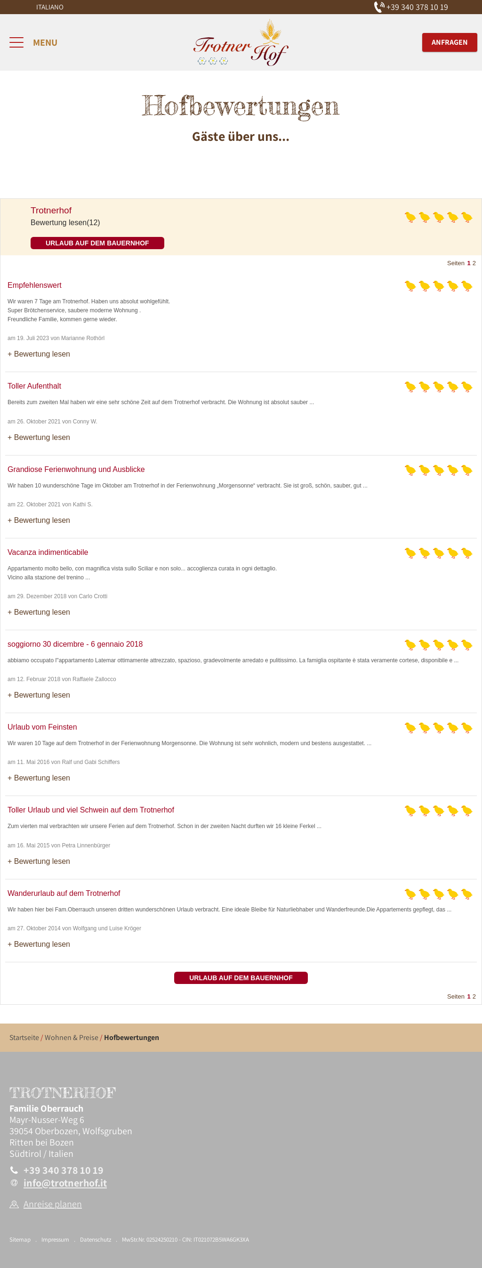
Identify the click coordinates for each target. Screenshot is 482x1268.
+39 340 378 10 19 (64, 1170)
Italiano (50, 6)
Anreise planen (53, 1204)
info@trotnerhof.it (65, 1183)
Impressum (55, 1239)
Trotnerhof (51, 210)
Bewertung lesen (42, 354)
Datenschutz (95, 1239)
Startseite (24, 1037)
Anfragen (450, 42)
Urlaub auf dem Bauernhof (97, 243)
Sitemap (20, 1239)
